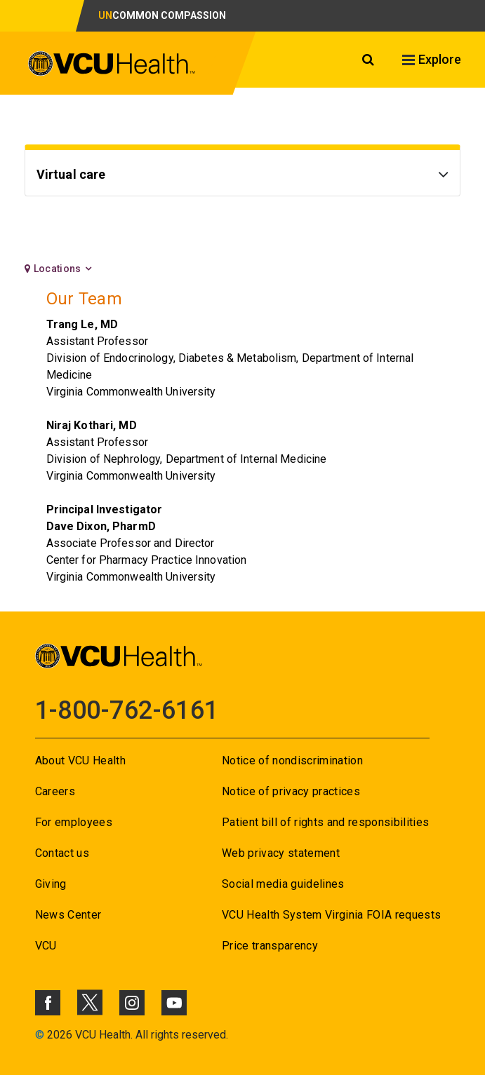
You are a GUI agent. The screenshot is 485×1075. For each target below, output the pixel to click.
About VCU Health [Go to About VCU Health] (80, 760)
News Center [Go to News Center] (68, 914)
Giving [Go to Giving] (51, 884)
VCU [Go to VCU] (46, 945)
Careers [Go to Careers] (55, 791)
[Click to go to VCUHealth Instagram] (132, 1002)
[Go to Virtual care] (242, 176)
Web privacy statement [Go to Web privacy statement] (281, 853)
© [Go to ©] (39, 1034)
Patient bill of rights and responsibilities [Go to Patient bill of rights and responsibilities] (326, 822)
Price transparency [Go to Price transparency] (270, 945)
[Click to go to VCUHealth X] (89, 1002)
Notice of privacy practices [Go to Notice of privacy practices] (291, 791)
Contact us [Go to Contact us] (62, 853)
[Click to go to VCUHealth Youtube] (174, 1002)
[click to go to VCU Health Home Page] (112, 65)
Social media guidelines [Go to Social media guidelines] (283, 884)
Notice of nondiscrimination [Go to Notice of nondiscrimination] (292, 760)
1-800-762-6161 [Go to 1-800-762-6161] (127, 710)
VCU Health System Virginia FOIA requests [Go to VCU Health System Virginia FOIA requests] (331, 914)
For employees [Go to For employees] (73, 822)
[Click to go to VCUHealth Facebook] (47, 1002)
